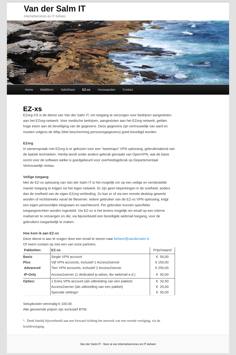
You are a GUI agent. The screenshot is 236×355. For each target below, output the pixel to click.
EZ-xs (86, 89)
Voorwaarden (106, 89)
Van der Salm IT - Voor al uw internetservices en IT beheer (118, 344)
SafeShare (68, 89)
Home (29, 89)
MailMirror (47, 89)
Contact (128, 89)
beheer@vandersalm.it (131, 239)
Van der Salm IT (55, 8)
